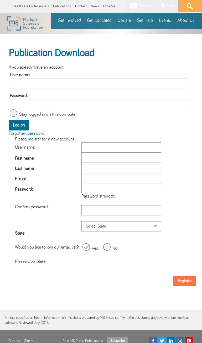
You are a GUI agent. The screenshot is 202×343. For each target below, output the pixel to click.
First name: (24, 158)
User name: (20, 75)
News (95, 6)
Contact (81, 6)
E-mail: (21, 178)
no (115, 248)
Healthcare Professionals (30, 6)
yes (95, 248)
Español (109, 6)
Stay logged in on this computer (48, 114)
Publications (62, 6)
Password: (19, 95)
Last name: (24, 168)
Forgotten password (26, 133)
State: (20, 233)
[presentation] (121, 261)
